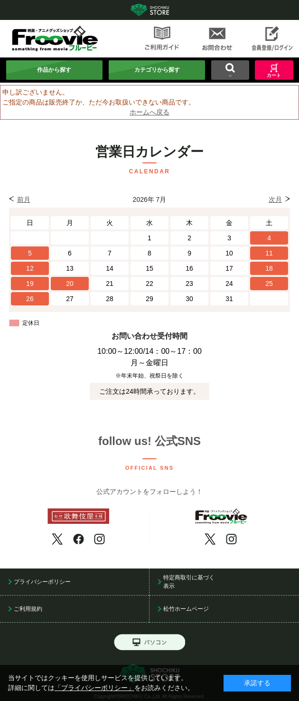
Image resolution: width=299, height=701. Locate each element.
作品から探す (54, 69)
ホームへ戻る (149, 112)
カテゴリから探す (157, 69)
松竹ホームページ (186, 609)
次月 (275, 199)
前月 (23, 199)
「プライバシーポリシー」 (94, 688)
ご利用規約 (28, 609)
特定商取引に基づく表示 (189, 581)
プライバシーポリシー (42, 581)
